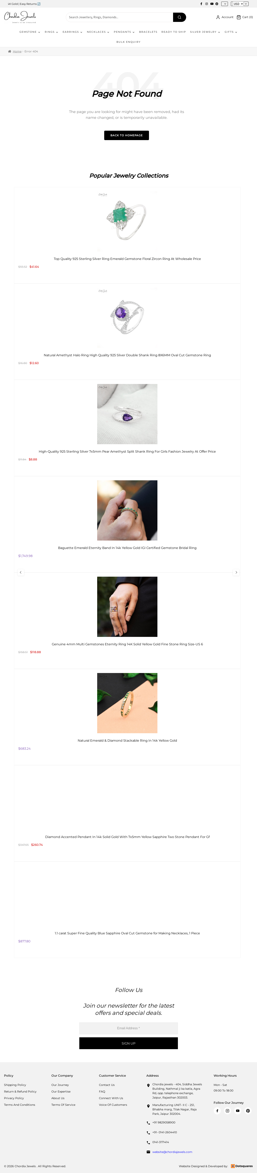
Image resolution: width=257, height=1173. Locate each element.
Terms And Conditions (19, 1105)
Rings (52, 32)
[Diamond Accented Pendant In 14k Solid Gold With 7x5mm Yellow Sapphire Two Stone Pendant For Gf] (127, 813)
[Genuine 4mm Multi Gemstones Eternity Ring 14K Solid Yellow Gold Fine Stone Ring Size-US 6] (127, 621)
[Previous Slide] (27, 572)
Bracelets (148, 31)
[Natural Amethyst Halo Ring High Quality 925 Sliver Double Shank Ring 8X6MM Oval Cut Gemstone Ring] (127, 332)
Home (17, 51)
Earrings (73, 32)
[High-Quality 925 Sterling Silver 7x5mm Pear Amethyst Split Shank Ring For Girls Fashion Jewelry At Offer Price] (127, 428)
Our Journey (60, 1085)
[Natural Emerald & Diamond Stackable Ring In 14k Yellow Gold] (127, 717)
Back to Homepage (126, 135)
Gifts (231, 32)
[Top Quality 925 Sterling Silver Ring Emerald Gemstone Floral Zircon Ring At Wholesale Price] (127, 235)
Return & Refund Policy (20, 1091)
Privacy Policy (14, 1098)
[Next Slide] (229, 572)
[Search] (179, 17)
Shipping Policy (15, 1085)
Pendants (124, 32)
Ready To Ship (173, 31)
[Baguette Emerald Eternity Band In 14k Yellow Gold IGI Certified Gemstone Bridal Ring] (127, 524)
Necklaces (98, 32)
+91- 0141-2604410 (164, 1132)
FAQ (102, 1091)
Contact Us (107, 1085)
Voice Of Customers (113, 1105)
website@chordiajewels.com (172, 1152)
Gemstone (30, 32)
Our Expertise (60, 1091)
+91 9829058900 (163, 1122)
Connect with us (111, 1098)
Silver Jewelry (205, 32)
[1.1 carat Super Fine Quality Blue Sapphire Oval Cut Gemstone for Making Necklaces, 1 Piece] (127, 910)
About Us (57, 1098)
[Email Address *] (128, 1028)
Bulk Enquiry (128, 41)
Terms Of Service (63, 1105)
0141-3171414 (160, 1142)
